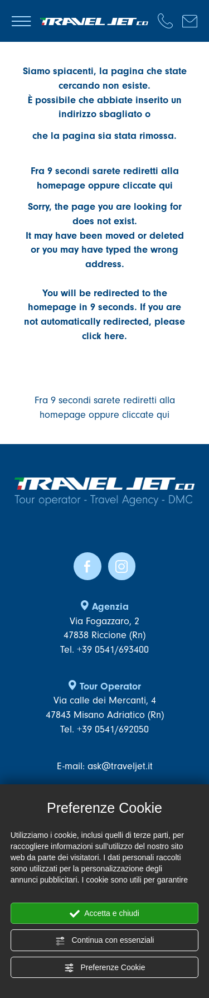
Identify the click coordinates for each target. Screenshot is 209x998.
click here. (104, 336)
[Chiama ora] (170, 20)
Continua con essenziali (104, 941)
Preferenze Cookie (104, 968)
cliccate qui (148, 185)
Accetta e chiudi (104, 914)
